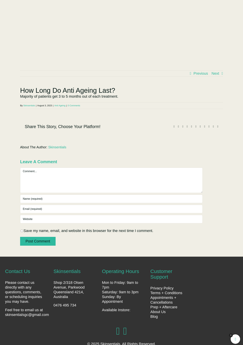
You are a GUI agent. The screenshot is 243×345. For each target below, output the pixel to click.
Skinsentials (29, 105)
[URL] (111, 219)
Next (215, 73)
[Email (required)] (111, 209)
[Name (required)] (111, 199)
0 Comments (74, 105)
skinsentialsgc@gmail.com (27, 315)
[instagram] (125, 331)
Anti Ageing (59, 105)
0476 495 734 (65, 305)
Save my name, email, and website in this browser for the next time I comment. (88, 231)
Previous (200, 73)
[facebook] (118, 331)
